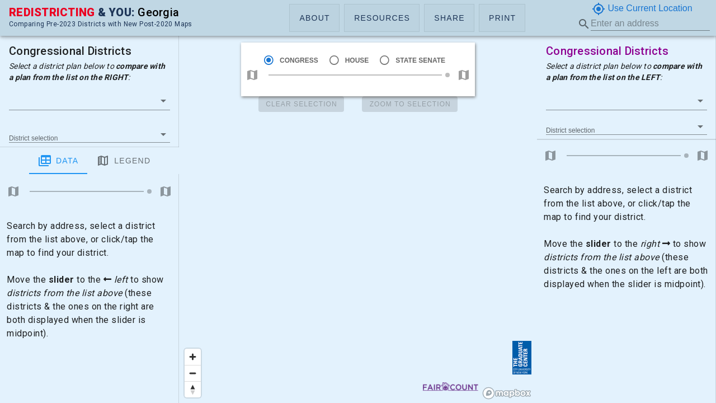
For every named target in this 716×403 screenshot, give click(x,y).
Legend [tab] (94, 160)
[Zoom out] (193, 373)
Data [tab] (29, 160)
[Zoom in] (193, 357)
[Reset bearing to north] (193, 389)
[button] (314, 18)
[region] (358, 201)
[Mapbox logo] (506, 393)
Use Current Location (642, 9)
